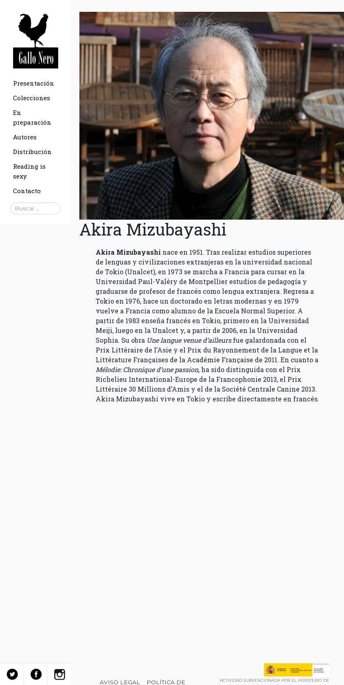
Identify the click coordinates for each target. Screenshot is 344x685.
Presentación (33, 83)
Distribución (32, 152)
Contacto (27, 191)
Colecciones (31, 98)
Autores (25, 137)
